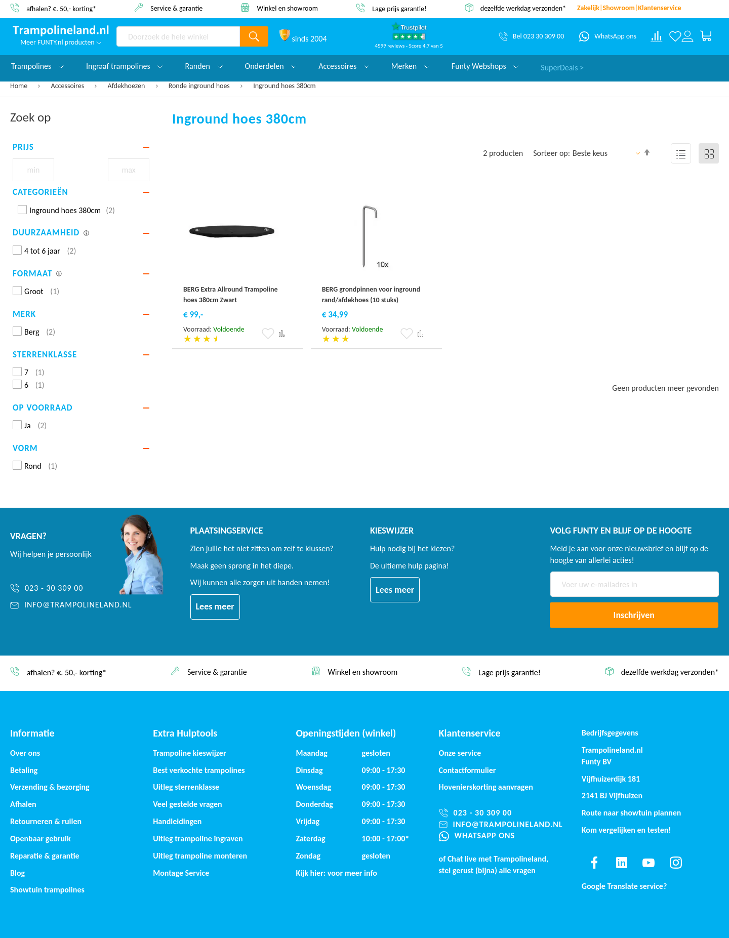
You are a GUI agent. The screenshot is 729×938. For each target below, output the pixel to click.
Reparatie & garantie (44, 856)
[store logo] (60, 30)
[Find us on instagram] (675, 862)
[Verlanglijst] (675, 36)
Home (19, 85)
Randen (203, 66)
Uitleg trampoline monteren (200, 856)
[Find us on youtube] (648, 862)
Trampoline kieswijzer (189, 753)
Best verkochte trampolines (199, 770)
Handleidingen (177, 821)
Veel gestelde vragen (187, 804)
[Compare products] (656, 36)
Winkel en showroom (287, 8)
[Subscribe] (634, 615)
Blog (17, 873)
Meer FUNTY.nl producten (60, 42)
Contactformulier (467, 770)
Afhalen (23, 804)
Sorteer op (550, 153)
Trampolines (37, 66)
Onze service (460, 753)
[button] (268, 333)
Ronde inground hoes (200, 85)
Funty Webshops (485, 66)
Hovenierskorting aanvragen (486, 787)
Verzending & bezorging (50, 787)
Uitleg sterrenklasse (186, 787)
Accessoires (68, 85)
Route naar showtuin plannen (631, 813)
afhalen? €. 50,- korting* (61, 8)
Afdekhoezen (127, 85)
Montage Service (181, 873)
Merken (410, 66)
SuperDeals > (562, 66)
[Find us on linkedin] (621, 862)
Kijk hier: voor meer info (336, 873)
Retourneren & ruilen (46, 821)
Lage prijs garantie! (399, 8)
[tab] (81, 147)
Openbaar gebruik (40, 838)
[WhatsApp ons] (608, 36)
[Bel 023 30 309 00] (531, 36)
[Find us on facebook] (594, 862)
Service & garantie (176, 8)
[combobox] (178, 36)
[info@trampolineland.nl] (71, 605)
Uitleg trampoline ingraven (197, 838)
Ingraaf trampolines (124, 66)
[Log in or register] (687, 36)
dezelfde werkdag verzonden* (523, 8)
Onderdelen (271, 66)
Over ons (25, 753)
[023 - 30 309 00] (71, 588)
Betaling (23, 770)
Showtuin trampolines (47, 889)
